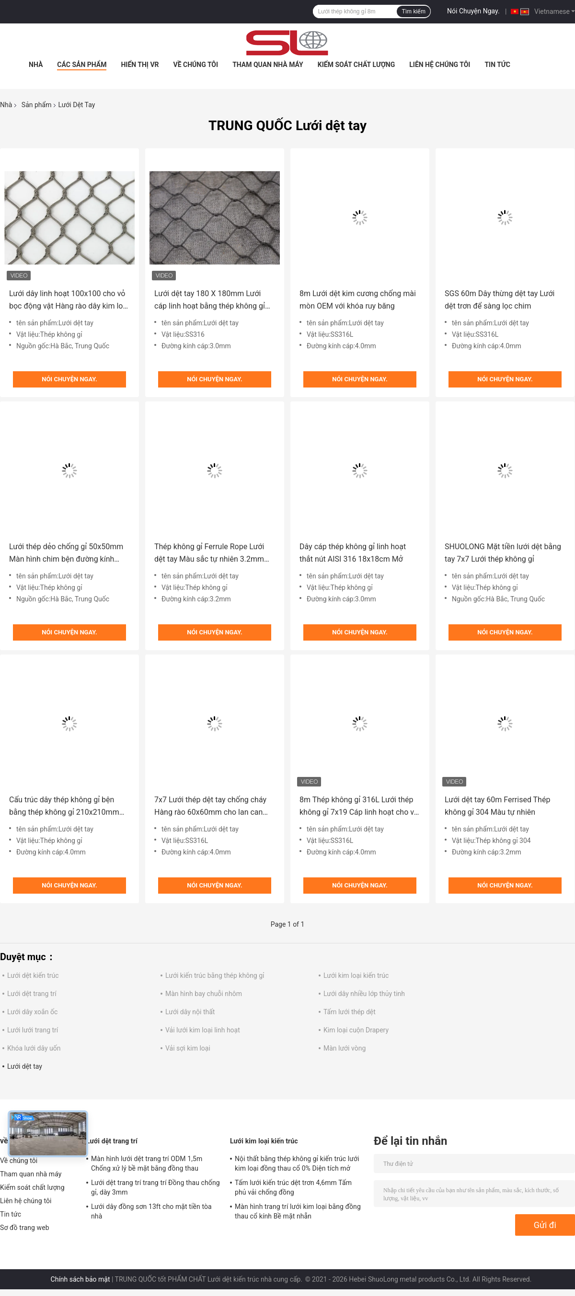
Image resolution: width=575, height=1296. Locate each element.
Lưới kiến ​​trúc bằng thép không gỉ (214, 975)
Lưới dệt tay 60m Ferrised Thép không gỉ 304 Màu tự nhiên (497, 806)
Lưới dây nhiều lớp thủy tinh (364, 993)
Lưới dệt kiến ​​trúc (33, 975)
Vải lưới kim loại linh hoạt (202, 1030)
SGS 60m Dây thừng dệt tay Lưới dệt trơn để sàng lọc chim (500, 299)
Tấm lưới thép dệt (349, 1012)
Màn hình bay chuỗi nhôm (203, 993)
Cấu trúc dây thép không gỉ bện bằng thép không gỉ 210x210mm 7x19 (64, 807)
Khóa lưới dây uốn (33, 1048)
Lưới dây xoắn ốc (32, 1012)
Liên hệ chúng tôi (439, 64)
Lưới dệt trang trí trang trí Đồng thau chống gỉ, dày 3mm (155, 1187)
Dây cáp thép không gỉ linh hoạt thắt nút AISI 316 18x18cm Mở (352, 553)
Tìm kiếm (414, 11)
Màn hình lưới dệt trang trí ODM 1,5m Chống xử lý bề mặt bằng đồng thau (146, 1163)
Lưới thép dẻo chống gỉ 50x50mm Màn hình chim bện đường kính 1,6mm (66, 553)
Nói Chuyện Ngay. (473, 11)
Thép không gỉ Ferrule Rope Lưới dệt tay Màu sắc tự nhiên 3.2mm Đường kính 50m (209, 553)
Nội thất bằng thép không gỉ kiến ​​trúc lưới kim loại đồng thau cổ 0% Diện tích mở (297, 1163)
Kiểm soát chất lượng (356, 64)
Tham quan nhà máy (267, 64)
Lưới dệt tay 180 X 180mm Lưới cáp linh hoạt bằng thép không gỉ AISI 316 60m (209, 300)
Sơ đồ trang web (24, 1227)
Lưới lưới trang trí (32, 1030)
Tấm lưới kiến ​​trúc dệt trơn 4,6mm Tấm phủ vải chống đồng (293, 1187)
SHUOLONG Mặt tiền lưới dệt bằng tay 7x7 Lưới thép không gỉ (503, 553)
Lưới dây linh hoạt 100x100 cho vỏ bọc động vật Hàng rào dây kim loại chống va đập (69, 300)
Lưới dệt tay (24, 1066)
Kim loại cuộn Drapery (356, 1030)
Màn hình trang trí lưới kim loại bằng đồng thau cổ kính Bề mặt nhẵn (298, 1211)
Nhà (36, 64)
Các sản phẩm (81, 64)
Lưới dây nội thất (190, 1012)
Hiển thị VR (140, 64)
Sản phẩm (37, 105)
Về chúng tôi (195, 64)
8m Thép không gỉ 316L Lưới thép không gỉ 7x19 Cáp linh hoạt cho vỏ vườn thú (358, 807)
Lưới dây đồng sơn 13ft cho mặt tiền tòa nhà (151, 1211)
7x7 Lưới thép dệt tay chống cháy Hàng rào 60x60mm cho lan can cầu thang (210, 807)
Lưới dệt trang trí (32, 993)
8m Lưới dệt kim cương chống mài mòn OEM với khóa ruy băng (357, 299)
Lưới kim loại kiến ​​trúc (356, 975)
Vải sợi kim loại (187, 1048)
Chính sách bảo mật (80, 1279)
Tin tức (497, 64)
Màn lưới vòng (344, 1048)
